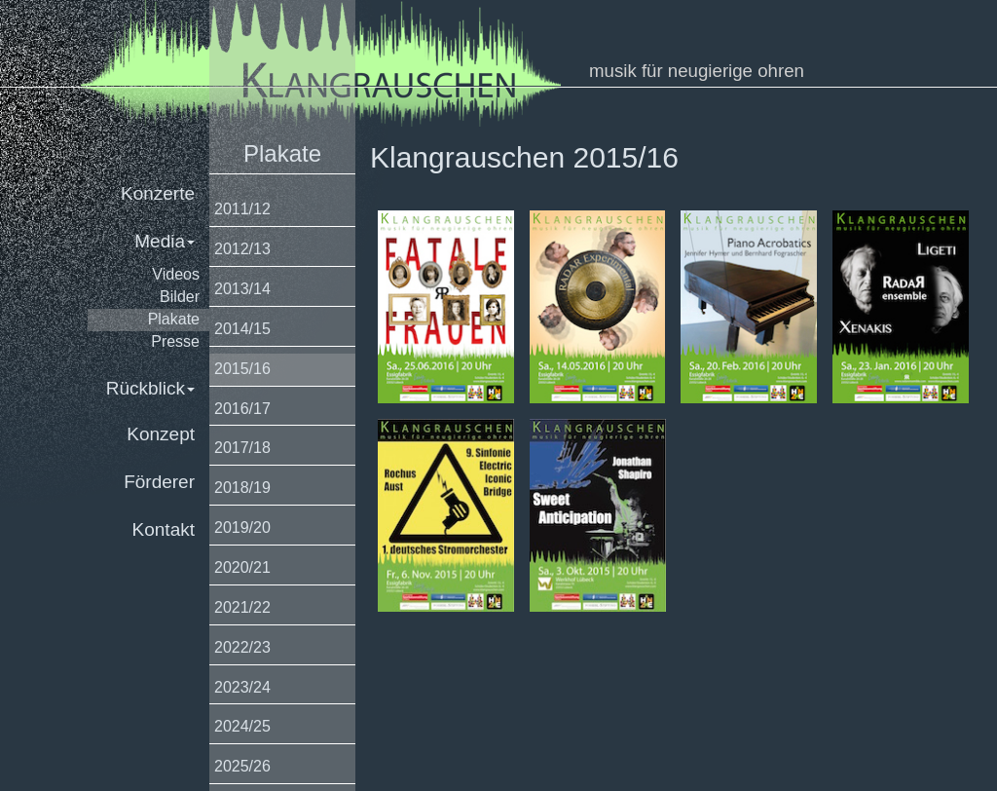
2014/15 (242, 328)
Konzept (161, 434)
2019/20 (242, 527)
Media (164, 241)
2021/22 (242, 607)
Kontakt (163, 529)
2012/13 (242, 249)
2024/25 (242, 726)
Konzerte (158, 193)
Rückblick (150, 388)
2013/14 (242, 289)
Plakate (174, 319)
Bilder (180, 296)
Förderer (159, 481)
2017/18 (242, 447)
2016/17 (242, 408)
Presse (175, 341)
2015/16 (242, 368)
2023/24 (242, 687)
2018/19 (242, 487)
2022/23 (242, 647)
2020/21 (242, 567)
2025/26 (242, 766)
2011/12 (242, 209)
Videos (176, 274)
